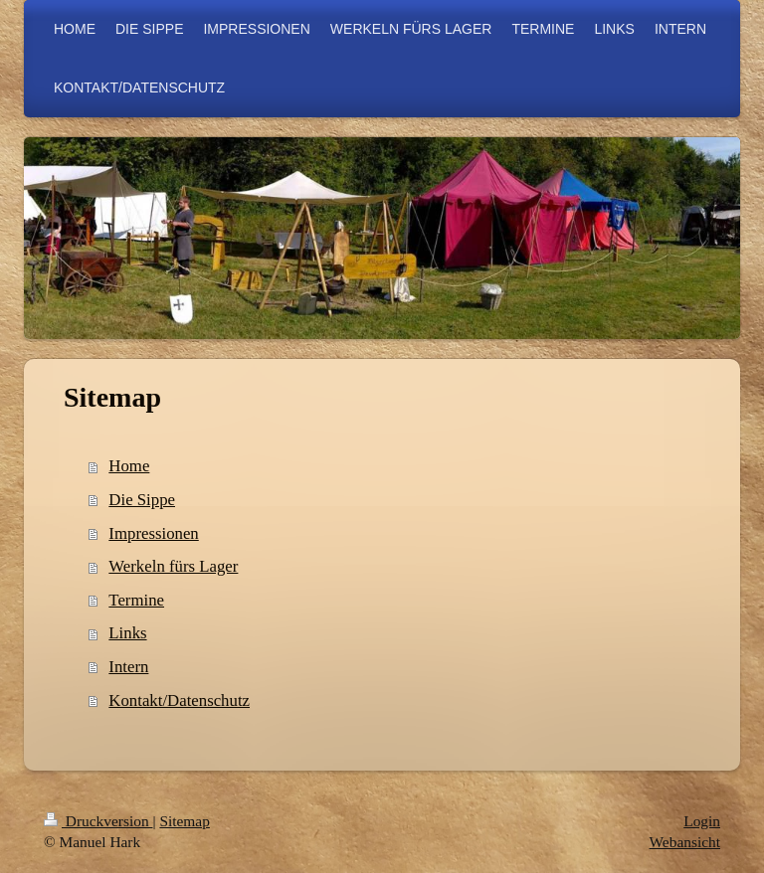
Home (128, 465)
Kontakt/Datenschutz (179, 700)
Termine (136, 600)
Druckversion (98, 820)
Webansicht (685, 841)
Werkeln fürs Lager (173, 566)
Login (701, 820)
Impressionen (153, 533)
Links (127, 632)
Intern (128, 666)
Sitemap (184, 820)
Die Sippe (141, 499)
